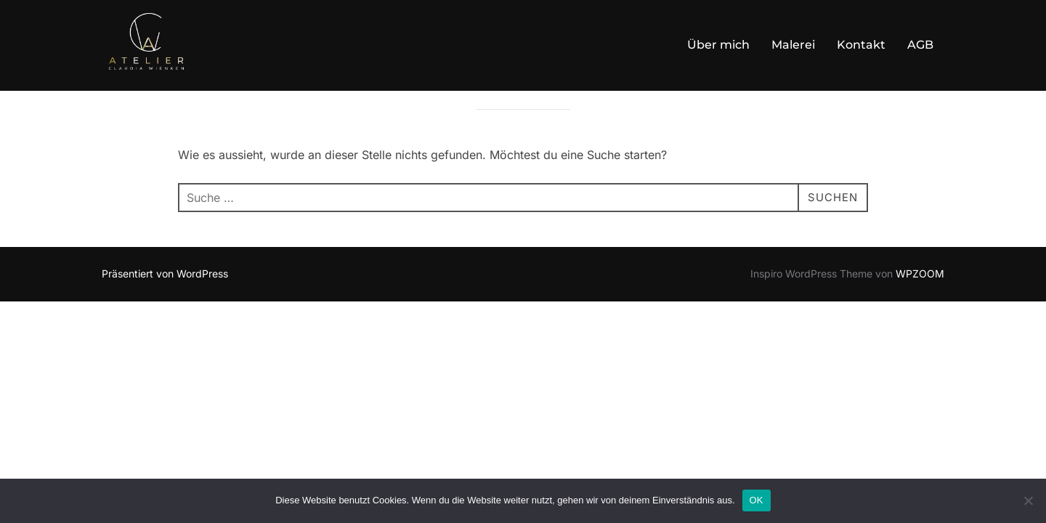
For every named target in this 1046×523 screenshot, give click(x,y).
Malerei (793, 45)
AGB (920, 45)
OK (756, 500)
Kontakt (861, 45)
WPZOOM (920, 310)
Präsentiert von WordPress (165, 310)
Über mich (718, 45)
